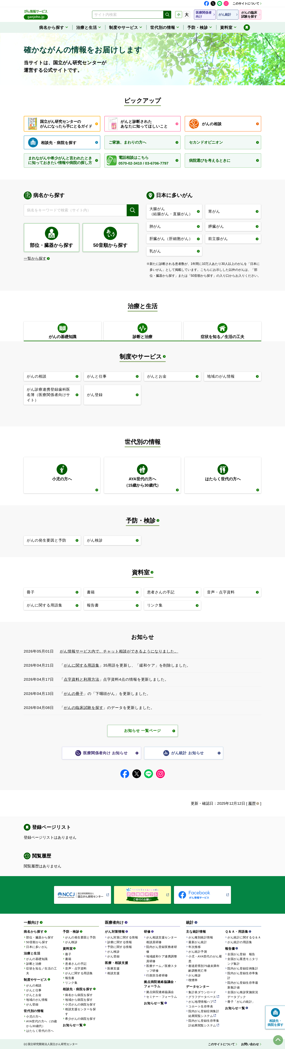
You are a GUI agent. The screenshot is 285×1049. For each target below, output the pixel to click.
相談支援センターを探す (80, 1011)
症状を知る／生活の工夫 (41, 971)
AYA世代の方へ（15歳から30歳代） (41, 1024)
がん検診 (71, 942)
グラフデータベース (202, 997)
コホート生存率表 (200, 1006)
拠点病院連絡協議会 (160, 992)
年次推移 (194, 947)
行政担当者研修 (157, 975)
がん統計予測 (197, 951)
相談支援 (113, 973)
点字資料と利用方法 (81, 679)
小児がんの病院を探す (80, 1004)
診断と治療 (34, 963)
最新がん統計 (197, 942)
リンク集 (71, 982)
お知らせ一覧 (73, 1025)
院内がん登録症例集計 (242, 968)
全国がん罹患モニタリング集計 (242, 961)
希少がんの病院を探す (80, 1018)
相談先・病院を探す (78, 989)
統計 (190, 922)
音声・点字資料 (76, 968)
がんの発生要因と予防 (80, 937)
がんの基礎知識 (37, 959)
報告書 (69, 978)
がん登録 (32, 1004)
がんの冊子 (74, 694)
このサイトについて (246, 3)
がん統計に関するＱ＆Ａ (244, 937)
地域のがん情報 (37, 999)
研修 (147, 931)
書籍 (68, 959)
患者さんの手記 (76, 963)
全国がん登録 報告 (241, 954)
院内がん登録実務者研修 (161, 949)
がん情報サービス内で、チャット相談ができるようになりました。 (119, 651)
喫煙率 (193, 980)
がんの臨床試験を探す (83, 708)
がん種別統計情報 (200, 937)
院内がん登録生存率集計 (242, 975)
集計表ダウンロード (202, 992)
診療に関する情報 (119, 942)
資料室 (141, 572)
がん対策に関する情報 (122, 937)
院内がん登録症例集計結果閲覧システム (203, 1013)
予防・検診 (141, 520)
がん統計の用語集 (239, 942)
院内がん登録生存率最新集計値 (242, 985)
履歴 (252, 803)
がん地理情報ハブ (200, 1001)
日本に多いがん (37, 947)
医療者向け (114, 922)
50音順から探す (37, 942)
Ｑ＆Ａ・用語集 (236, 931)
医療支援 (113, 968)
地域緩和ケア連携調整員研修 (161, 959)
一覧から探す (35, 258)
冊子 (68, 954)
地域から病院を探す (79, 999)
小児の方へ (34, 1016)
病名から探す (34, 931)
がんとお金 (34, 995)
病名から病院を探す (79, 995)
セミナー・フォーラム (161, 996)
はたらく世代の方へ (40, 1030)
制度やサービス (141, 356)
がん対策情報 (115, 931)
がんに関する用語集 (81, 665)
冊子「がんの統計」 (241, 1001)
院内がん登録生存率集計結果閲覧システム (203, 1023)
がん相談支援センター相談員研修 (161, 940)
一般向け (31, 922)
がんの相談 (34, 985)
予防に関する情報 (119, 947)
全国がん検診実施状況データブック (242, 994)
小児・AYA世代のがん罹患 (205, 959)
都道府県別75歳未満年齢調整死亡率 (203, 968)
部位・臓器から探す (40, 937)
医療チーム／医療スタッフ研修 (161, 968)
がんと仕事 (34, 990)
